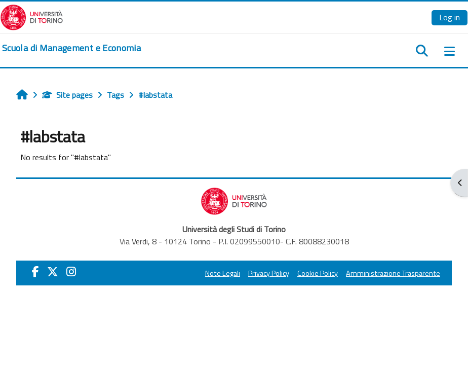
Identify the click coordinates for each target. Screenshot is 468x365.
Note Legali (222, 273)
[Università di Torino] (31, 16)
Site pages (67, 95)
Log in (449, 17)
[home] (71, 48)
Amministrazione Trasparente (393, 273)
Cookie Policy (317, 273)
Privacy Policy (268, 273)
